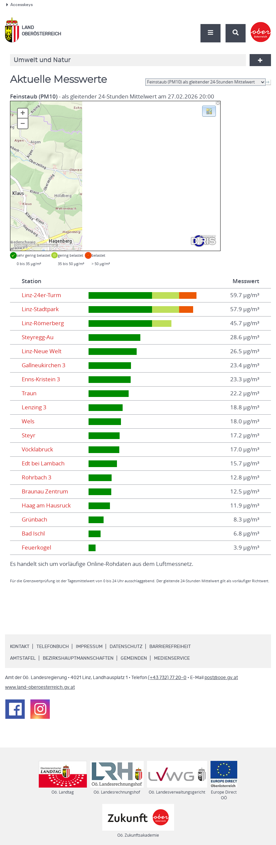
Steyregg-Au (37, 337)
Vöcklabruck (37, 449)
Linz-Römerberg (43, 323)
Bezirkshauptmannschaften (78, 658)
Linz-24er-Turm (41, 295)
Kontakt (19, 646)
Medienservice (172, 658)
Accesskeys (19, 5)
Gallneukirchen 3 (43, 365)
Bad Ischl (33, 533)
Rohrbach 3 (36, 477)
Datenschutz (126, 646)
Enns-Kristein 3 (41, 379)
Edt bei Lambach (43, 463)
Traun (29, 393)
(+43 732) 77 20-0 (167, 677)
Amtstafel (23, 658)
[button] (209, 111)
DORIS (32, 245)
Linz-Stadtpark (40, 309)
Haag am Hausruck (46, 505)
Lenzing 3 (34, 407)
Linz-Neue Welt (41, 351)
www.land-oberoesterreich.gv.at (40, 687)
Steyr (28, 435)
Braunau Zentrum (45, 491)
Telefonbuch (52, 646)
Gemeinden (134, 658)
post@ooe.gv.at (221, 677)
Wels (28, 421)
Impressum (89, 646)
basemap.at (47, 245)
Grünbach (34, 519)
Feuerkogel (36, 547)
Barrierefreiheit (170, 646)
